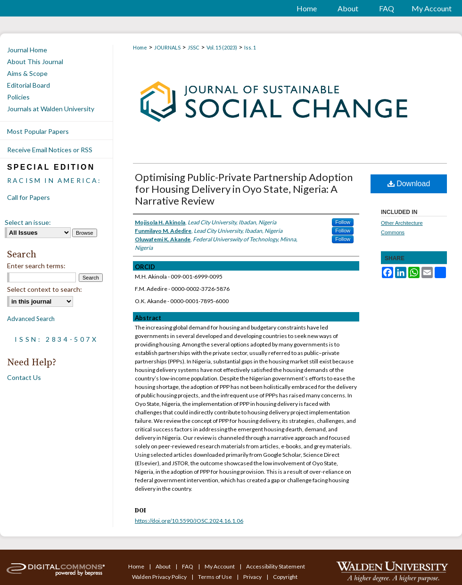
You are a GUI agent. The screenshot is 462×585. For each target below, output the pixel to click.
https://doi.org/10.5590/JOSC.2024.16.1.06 (189, 520)
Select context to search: (44, 289)
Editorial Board (28, 85)
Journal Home (27, 50)
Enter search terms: (36, 266)
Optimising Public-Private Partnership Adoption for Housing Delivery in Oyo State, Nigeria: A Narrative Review (244, 189)
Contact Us (24, 377)
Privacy (253, 576)
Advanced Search (31, 318)
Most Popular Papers (38, 131)
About (164, 566)
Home (140, 47)
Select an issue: (28, 222)
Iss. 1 (250, 47)
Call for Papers (28, 197)
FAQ (188, 566)
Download (409, 184)
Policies (18, 97)
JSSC (193, 47)
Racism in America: (54, 180)
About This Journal (35, 62)
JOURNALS (167, 47)
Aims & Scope (27, 73)
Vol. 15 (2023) (221, 47)
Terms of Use (215, 576)
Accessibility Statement (275, 566)
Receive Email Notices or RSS (49, 150)
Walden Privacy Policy (160, 576)
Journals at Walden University (50, 109)
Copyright (285, 576)
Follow (342, 222)
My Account (220, 566)
